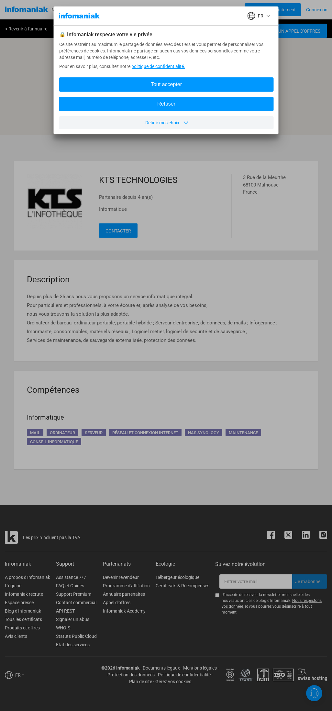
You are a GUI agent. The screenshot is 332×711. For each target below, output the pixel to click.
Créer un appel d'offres (291, 31)
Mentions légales (200, 668)
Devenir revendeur (121, 577)
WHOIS (63, 627)
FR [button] (19, 675)
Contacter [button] (118, 230)
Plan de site (140, 681)
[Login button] (273, 9)
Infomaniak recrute (24, 594)
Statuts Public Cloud (76, 636)
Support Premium (73, 594)
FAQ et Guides (70, 585)
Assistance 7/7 (71, 577)
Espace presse (19, 602)
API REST (65, 611)
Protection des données (131, 674)
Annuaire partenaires (124, 594)
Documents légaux (161, 668)
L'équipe (13, 585)
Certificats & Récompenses (182, 585)
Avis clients (16, 636)
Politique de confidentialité (184, 674)
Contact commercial (76, 602)
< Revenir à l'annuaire (26, 28)
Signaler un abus (72, 619)
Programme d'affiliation (126, 585)
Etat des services (73, 644)
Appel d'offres (116, 602)
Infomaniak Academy (124, 611)
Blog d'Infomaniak (23, 611)
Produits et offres (22, 627)
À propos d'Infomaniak (27, 577)
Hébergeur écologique (177, 577)
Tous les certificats (23, 619)
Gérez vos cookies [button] (173, 681)
